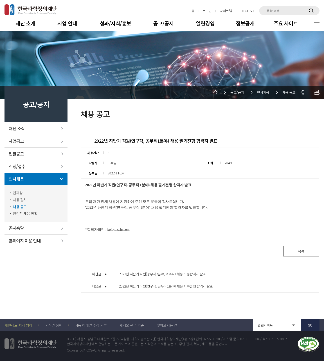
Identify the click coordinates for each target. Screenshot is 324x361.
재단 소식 (17, 128)
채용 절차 (20, 199)
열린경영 (205, 23)
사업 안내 (67, 23)
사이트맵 (226, 10)
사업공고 (16, 141)
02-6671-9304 (249, 339)
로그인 (207, 10)
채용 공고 (20, 206)
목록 (301, 251)
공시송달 (16, 228)
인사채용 (16, 179)
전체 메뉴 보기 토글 (317, 24)
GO (310, 325)
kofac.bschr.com (118, 229)
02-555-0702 (278, 339)
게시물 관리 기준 (131, 325)
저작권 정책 (53, 325)
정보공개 (245, 23)
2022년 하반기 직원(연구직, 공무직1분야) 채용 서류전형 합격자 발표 (166, 286)
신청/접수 (17, 166)
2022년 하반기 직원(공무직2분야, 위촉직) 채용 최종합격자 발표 (162, 274)
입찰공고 (16, 154)
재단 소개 (25, 23)
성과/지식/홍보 (115, 23)
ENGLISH (247, 10)
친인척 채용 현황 (25, 213)
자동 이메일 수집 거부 (91, 325)
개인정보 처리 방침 (18, 325)
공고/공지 (163, 23)
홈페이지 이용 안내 (24, 241)
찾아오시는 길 (167, 325)
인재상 (18, 192)
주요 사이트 (286, 23)
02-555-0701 (211, 339)
